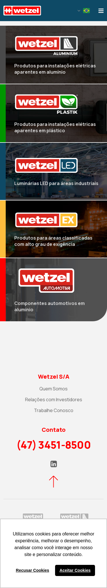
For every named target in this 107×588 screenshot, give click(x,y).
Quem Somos (53, 389)
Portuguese (86, 10)
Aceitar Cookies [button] (75, 570)
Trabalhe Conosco (53, 410)
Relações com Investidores (53, 399)
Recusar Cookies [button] (32, 570)
